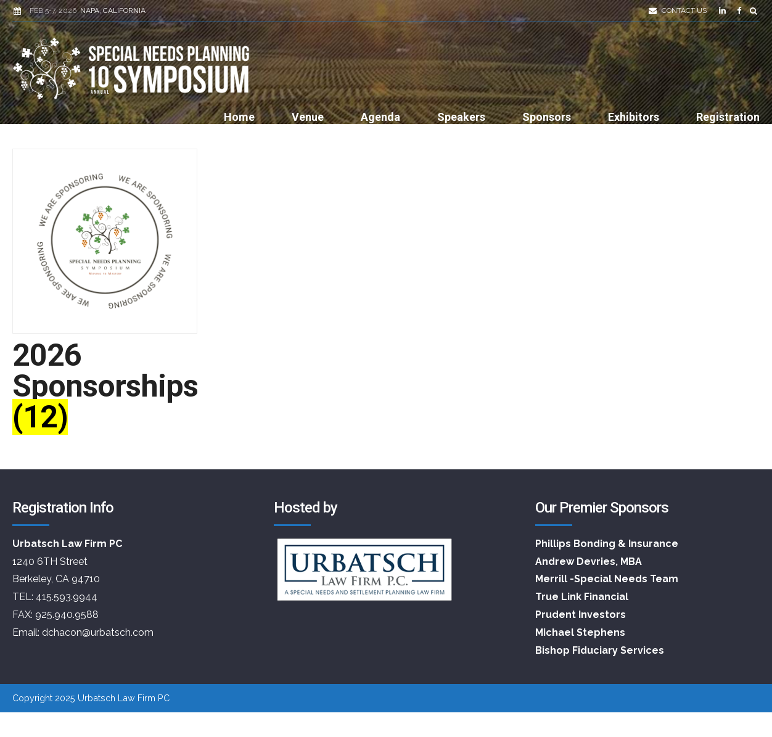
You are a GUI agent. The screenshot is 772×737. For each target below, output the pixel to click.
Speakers (461, 116)
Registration (728, 116)
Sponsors (546, 116)
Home (239, 116)
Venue (308, 116)
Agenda (380, 116)
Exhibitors (633, 116)
